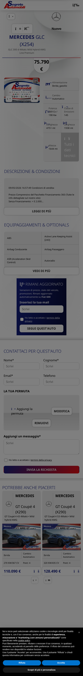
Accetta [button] (61, 663)
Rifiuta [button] (22, 663)
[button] (79, 632)
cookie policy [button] (24, 640)
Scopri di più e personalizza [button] (41, 670)
